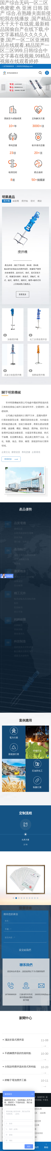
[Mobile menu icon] (47, 73)
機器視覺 (37, 1121)
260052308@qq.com (25, 66)
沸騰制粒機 (37, 1109)
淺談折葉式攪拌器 (14, 1039)
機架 (40, 201)
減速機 (15, 201)
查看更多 (22, 294)
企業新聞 (7, 1026)
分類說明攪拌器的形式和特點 (20, 1066)
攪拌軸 (24, 201)
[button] (48, 87)
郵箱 (46, 1145)
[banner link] (25, 87)
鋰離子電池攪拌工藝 (15, 1080)
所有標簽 (38, 1100)
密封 (33, 201)
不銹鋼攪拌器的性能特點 (18, 1053)
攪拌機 (6, 201)
